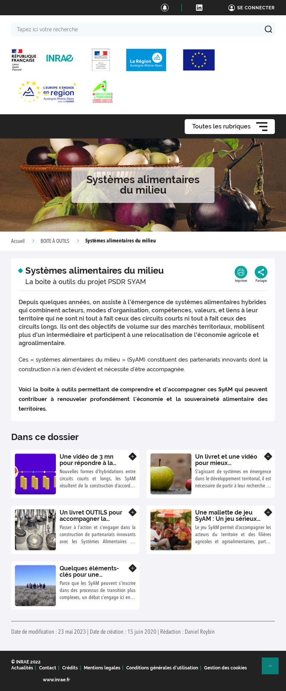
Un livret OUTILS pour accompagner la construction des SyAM (92, 519)
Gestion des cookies (225, 668)
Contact (47, 668)
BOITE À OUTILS (55, 241)
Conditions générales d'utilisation (162, 668)
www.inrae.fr (56, 679)
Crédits (70, 668)
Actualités (22, 668)
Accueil (18, 241)
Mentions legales (102, 668)
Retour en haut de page (273, 669)
